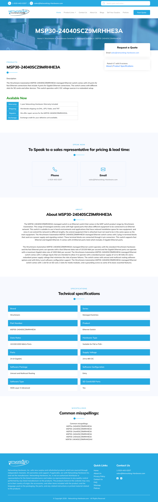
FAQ (95, 482)
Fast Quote (141, 12)
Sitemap (97, 485)
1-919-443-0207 (19, 3)
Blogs (102, 12)
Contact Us (83, 12)
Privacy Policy (99, 476)
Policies (126, 12)
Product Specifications (123, 66)
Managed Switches (85, 38)
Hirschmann (49, 38)
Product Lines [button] (69, 12)
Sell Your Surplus (113, 12)
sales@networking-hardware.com (125, 53)
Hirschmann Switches (66, 38)
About (109, 66)
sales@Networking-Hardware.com (48, 3)
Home (58, 12)
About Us (93, 12)
